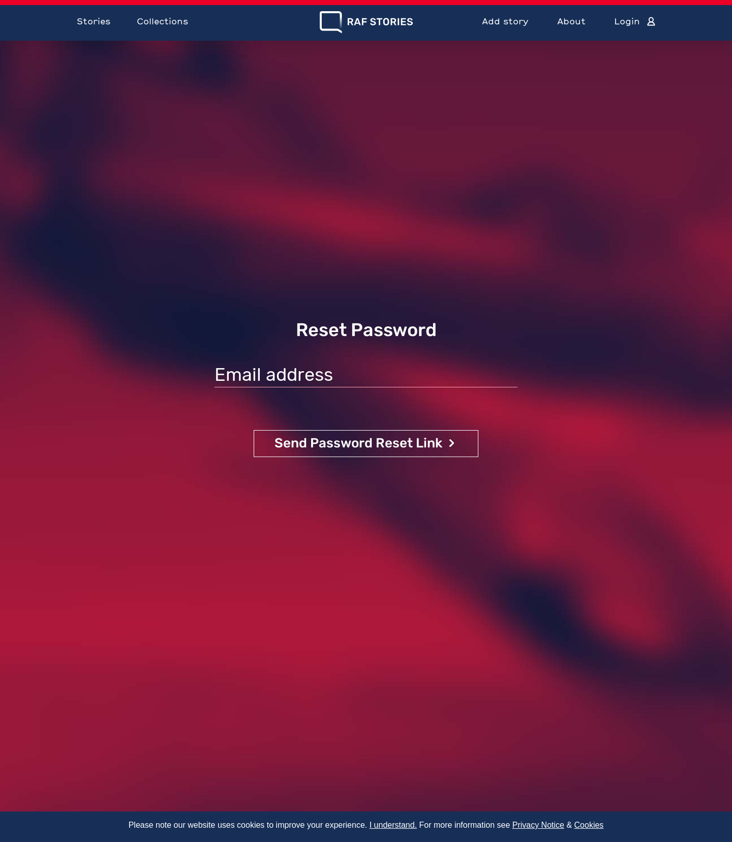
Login (627, 21)
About (571, 21)
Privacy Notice (538, 825)
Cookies (589, 825)
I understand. (393, 825)
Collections (162, 21)
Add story (505, 21)
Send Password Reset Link (358, 443)
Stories (93, 21)
